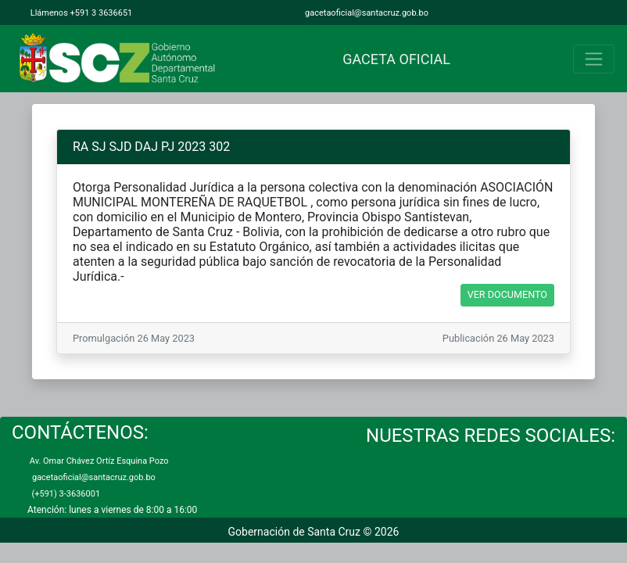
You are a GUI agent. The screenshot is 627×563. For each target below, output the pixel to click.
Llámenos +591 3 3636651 (80, 13)
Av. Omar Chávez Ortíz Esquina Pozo (98, 461)
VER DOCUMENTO (507, 294)
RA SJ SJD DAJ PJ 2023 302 (151, 146)
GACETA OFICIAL (392, 59)
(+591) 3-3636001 (63, 494)
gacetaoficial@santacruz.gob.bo (365, 13)
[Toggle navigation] (593, 59)
